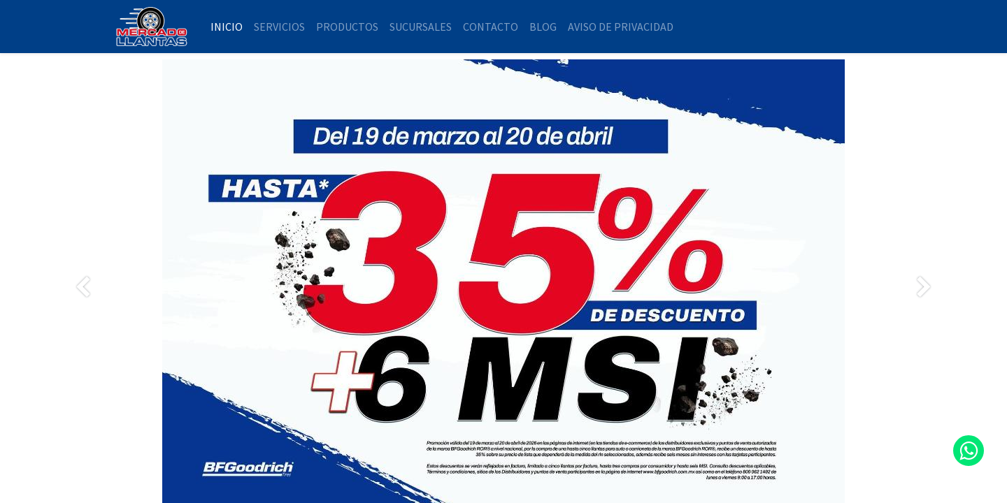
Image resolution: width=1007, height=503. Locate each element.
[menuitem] (226, 27)
